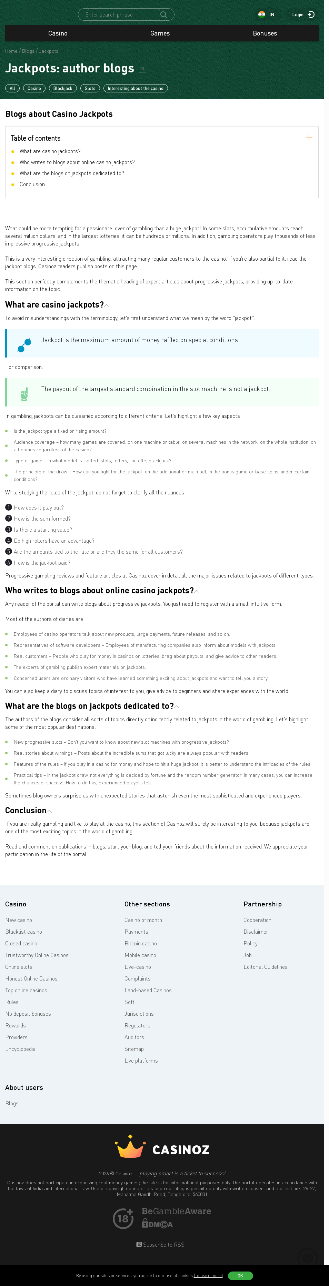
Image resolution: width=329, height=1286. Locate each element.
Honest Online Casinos (31, 984)
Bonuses (265, 39)
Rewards (15, 1031)
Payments (136, 937)
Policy (250, 949)
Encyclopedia (20, 1055)
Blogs (12, 1109)
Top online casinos (26, 996)
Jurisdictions (139, 1019)
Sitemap (134, 1055)
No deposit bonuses (28, 1019)
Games (160, 39)
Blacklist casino (23, 937)
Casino (57, 39)
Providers (16, 1043)
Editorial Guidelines (265, 972)
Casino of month (143, 926)
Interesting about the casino (135, 94)
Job (247, 961)
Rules (12, 1008)
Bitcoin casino (140, 949)
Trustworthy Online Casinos (37, 961)
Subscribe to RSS (163, 1250)
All (12, 94)
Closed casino (21, 949)
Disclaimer (255, 937)
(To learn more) (208, 1275)
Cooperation (257, 926)
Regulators (137, 1031)
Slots (90, 94)
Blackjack (62, 94)
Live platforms (141, 1066)
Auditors (134, 1043)
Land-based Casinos (148, 996)
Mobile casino (140, 961)
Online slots (18, 972)
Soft (129, 1008)
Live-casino (137, 972)
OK (240, 1275)
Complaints (137, 984)
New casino (18, 926)
